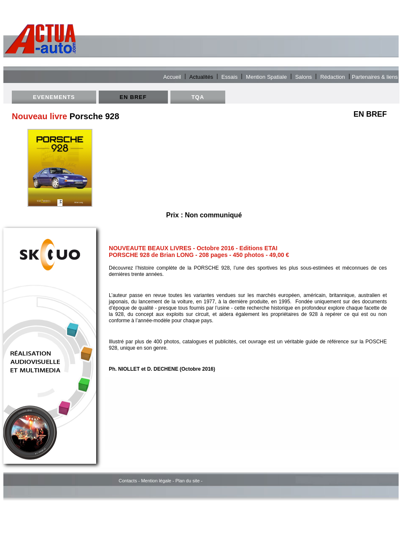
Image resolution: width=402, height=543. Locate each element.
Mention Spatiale (266, 76)
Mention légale (156, 480)
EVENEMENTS (54, 97)
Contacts (128, 480)
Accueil (172, 76)
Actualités (201, 76)
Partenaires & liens (375, 76)
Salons (303, 76)
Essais (229, 76)
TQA (198, 97)
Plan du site (187, 480)
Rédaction (332, 76)
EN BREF (133, 97)
